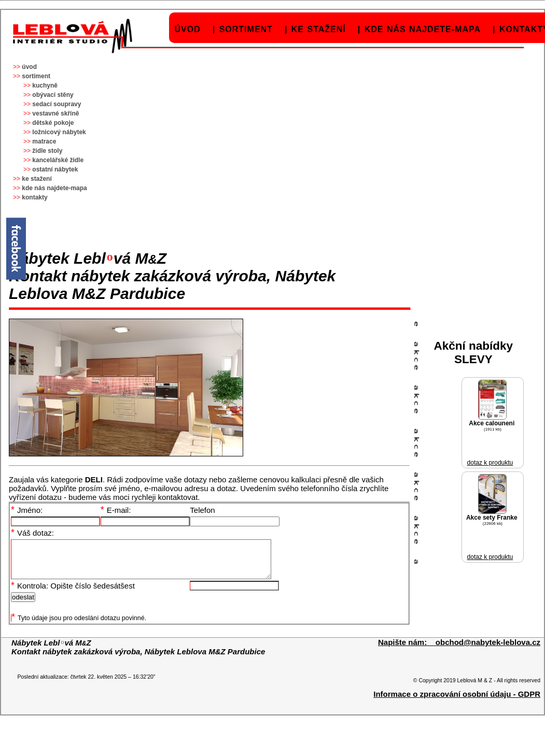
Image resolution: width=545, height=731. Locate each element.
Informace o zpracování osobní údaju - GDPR (456, 701)
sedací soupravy (56, 104)
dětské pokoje (53, 122)
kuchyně (45, 85)
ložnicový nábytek (59, 132)
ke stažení (318, 29)
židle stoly (47, 150)
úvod (188, 29)
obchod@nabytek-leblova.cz (488, 650)
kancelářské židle (57, 160)
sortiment (246, 29)
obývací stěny (52, 94)
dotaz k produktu (490, 462)
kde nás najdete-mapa (423, 29)
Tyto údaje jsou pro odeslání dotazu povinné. (78, 625)
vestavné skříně (55, 113)
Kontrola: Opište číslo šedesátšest (73, 593)
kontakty (34, 197)
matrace (44, 141)
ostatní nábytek (55, 169)
